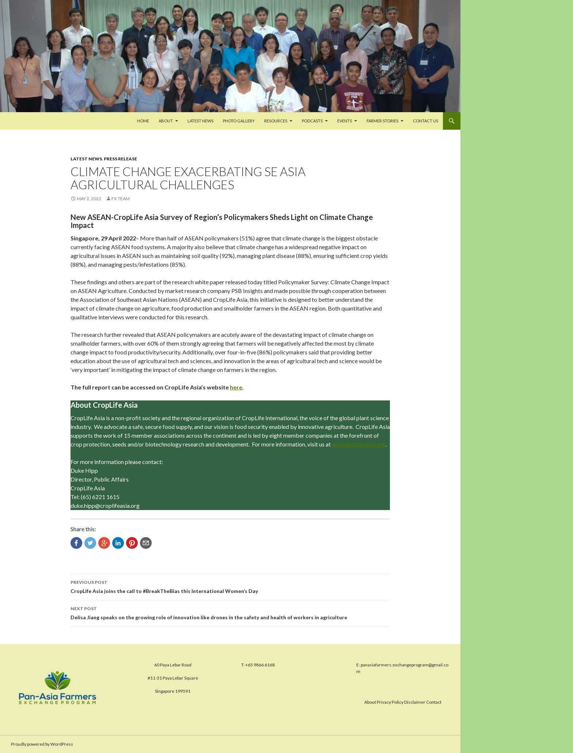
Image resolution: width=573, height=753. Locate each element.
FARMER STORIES (382, 120)
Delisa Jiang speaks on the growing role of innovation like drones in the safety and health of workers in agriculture (230, 612)
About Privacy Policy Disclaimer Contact (402, 702)
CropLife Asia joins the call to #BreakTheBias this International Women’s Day (230, 586)
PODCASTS (312, 120)
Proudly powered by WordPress (42, 744)
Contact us (425, 120)
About (166, 120)
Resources (275, 120)
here (236, 387)
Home (143, 120)
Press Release (120, 158)
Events (344, 120)
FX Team (120, 198)
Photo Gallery (239, 120)
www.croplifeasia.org (359, 444)
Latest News (200, 120)
